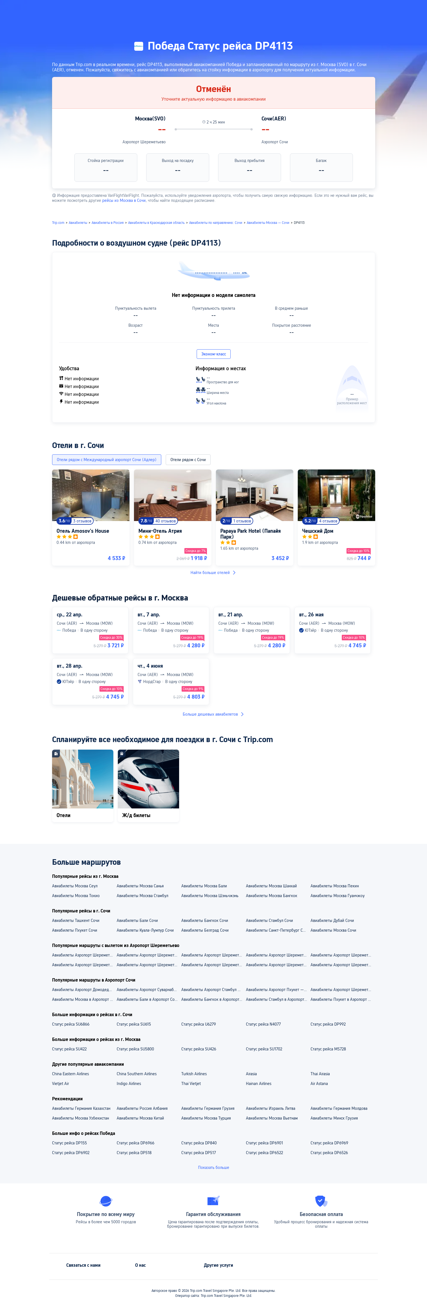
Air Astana (319, 1083)
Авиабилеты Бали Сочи (137, 920)
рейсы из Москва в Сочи (124, 200)
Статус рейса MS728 (328, 1049)
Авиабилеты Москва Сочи (333, 930)
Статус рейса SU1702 (264, 1049)
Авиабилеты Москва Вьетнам (272, 1118)
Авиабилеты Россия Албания (142, 1108)
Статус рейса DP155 (69, 1143)
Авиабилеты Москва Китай (140, 1118)
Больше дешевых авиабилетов (214, 714)
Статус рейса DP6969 (329, 1143)
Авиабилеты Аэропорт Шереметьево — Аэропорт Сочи (343, 989)
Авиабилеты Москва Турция (206, 1118)
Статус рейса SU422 (69, 1049)
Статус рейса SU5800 (135, 1049)
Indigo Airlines (129, 1083)
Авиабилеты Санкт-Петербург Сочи (277, 930)
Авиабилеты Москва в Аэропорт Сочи (84, 999)
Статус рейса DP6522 (264, 1152)
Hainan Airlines (258, 1083)
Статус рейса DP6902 (70, 1152)
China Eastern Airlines (70, 1074)
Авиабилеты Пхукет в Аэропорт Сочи (343, 999)
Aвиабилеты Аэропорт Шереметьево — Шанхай (84, 965)
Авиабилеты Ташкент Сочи (75, 920)
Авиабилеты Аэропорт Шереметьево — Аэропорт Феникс (84, 955)
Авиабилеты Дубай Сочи (332, 920)
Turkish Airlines (194, 1074)
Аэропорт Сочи (275, 142)
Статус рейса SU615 (134, 1024)
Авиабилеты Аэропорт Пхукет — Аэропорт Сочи (278, 989)
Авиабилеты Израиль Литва (270, 1108)
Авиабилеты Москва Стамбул (142, 895)
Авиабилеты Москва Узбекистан (80, 1118)
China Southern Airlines (137, 1074)
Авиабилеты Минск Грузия (334, 1118)
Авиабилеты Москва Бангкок (271, 895)
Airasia (251, 1074)
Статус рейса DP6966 (135, 1143)
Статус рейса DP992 (328, 1024)
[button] (368, 9)
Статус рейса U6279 (198, 1024)
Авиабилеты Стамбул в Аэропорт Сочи (278, 999)
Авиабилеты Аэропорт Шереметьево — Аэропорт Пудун (278, 955)
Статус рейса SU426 (198, 1049)
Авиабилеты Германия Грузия (208, 1108)
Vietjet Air (60, 1083)
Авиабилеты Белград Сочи (205, 930)
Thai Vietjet (191, 1083)
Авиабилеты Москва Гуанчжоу (338, 895)
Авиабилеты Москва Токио (76, 895)
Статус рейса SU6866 (70, 1024)
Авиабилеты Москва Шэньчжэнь (209, 895)
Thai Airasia (320, 1074)
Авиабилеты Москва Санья (140, 886)
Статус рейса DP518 (134, 1152)
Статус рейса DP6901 (264, 1143)
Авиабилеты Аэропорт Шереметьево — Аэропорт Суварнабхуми (343, 955)
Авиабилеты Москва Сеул (74, 886)
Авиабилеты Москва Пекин (335, 886)
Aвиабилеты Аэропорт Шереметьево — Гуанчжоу (149, 965)
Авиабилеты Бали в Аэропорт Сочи (148, 999)
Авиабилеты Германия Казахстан (81, 1108)
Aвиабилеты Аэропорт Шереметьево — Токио (278, 965)
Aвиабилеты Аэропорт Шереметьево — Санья (343, 965)
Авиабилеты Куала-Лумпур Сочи (145, 930)
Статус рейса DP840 (199, 1143)
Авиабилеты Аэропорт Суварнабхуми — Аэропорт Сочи (149, 989)
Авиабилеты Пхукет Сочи (74, 930)
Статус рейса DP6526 (329, 1152)
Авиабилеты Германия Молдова (339, 1108)
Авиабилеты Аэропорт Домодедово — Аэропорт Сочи (84, 989)
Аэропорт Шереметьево (144, 142)
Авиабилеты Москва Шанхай (271, 886)
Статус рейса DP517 (198, 1152)
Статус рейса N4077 (263, 1024)
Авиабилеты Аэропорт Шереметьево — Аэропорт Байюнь (213, 955)
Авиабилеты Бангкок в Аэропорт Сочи (213, 999)
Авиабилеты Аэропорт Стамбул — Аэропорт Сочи (213, 989)
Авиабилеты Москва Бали (204, 886)
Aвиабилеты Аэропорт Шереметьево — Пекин (213, 965)
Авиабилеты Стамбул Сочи (269, 920)
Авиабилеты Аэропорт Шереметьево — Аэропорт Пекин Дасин (149, 955)
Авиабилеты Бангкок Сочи (204, 920)
